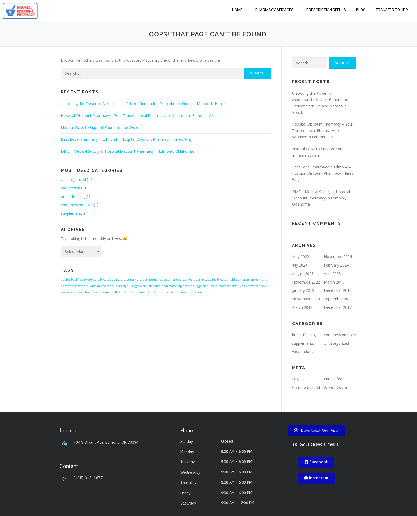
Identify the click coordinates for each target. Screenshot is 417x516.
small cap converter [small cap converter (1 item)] (246, 286)
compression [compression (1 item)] (245, 279)
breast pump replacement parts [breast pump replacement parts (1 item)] (162, 279)
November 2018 (306, 298)
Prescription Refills (326, 10)
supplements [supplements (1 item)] (105, 292)
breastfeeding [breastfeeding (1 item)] (109, 279)
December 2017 (338, 307)
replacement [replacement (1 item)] (186, 286)
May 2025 (300, 256)
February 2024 (336, 265)
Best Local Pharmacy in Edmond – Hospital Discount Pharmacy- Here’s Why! (127, 139)
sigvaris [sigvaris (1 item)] (201, 286)
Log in (297, 378)
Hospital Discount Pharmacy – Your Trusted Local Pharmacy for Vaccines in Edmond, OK (137, 115)
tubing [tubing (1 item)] (139, 292)
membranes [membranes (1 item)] (105, 286)
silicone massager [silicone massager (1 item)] (219, 286)
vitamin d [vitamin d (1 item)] (182, 292)
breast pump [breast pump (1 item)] (129, 279)
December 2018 (338, 290)
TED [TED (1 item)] (117, 292)
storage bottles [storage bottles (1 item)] (84, 292)
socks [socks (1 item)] (264, 286)
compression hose (77, 204)
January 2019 (303, 290)
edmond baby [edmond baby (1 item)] (71, 286)
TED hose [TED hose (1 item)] (127, 292)
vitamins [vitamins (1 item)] (196, 292)
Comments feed (306, 387)
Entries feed (334, 378)
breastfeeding (73, 196)
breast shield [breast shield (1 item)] (226, 279)
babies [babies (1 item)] (65, 279)
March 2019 (334, 282)
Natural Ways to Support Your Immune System (101, 127)
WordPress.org (336, 387)
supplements (72, 213)
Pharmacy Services (274, 10)
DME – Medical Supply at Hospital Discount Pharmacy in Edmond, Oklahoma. (127, 151)
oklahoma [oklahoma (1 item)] (154, 286)
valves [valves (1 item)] (148, 292)
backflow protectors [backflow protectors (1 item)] (85, 279)
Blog (360, 10)
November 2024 (338, 256)
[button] (238, 10)
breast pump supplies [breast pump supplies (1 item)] (201, 279)
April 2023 (332, 273)
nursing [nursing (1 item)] (120, 286)
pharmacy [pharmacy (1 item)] (169, 286)
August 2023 (303, 273)
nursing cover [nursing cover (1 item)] (136, 286)
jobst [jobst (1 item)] (92, 286)
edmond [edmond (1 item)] (261, 279)
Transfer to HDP (392, 10)
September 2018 (338, 298)
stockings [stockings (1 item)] (67, 292)
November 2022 (306, 282)
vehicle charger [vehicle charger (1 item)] (164, 292)
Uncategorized (73, 179)
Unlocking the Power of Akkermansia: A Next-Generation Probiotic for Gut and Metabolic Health (143, 103)
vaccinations (71, 187)
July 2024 (299, 265)
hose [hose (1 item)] (85, 286)
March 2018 (302, 307)
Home (237, 10)
